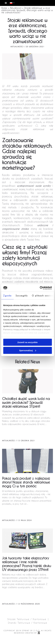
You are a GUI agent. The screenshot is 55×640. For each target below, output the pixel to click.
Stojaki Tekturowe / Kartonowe (26, 619)
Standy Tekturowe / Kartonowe (27, 622)
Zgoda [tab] (7, 295)
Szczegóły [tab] (22, 295)
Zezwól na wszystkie (27, 342)
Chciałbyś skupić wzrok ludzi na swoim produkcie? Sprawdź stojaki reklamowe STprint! (26, 402)
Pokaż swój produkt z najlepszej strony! (26, 482)
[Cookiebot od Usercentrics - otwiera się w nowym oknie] (40, 288)
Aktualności (15, 8)
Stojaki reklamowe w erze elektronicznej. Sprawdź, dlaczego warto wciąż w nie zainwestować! (27, 10)
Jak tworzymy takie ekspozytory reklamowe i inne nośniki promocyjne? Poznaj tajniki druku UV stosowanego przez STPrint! (26, 563)
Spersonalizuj (27, 350)
